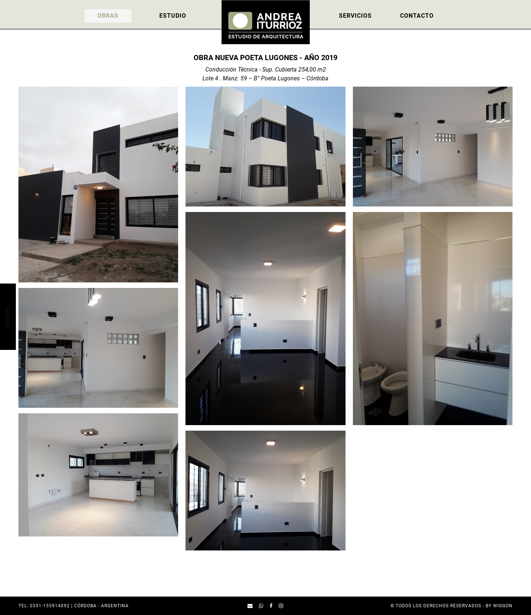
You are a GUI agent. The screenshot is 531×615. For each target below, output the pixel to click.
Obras (107, 15)
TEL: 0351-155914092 (44, 605)
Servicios (355, 15)
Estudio (172, 15)
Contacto (417, 15)
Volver (7, 317)
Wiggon (503, 605)
